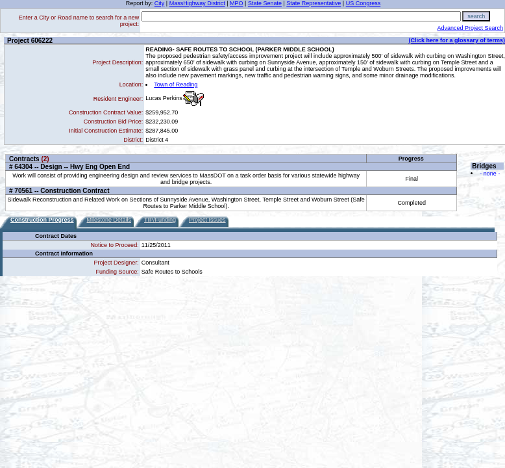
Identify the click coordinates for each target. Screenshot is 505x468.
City (159, 3)
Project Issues (207, 219)
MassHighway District (197, 3)
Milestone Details (109, 219)
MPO (236, 3)
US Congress (363, 3)
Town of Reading (175, 84)
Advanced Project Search (470, 28)
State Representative (313, 3)
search (476, 16)
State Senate (265, 3)
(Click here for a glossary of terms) (456, 40)
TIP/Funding (160, 219)
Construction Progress (42, 219)
